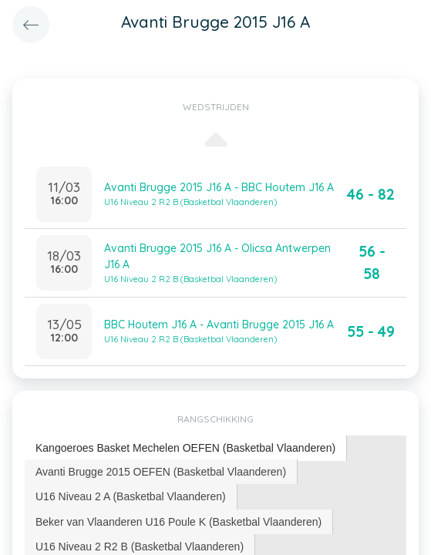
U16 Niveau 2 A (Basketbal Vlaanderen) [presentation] (130, 496)
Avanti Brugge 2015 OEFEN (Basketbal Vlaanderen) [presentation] (160, 472)
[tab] (186, 448)
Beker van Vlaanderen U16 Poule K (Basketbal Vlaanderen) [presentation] (178, 522)
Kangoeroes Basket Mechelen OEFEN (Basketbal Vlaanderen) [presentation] (185, 448)
